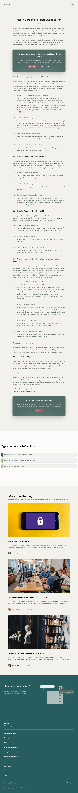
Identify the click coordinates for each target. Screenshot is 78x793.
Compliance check (10, 752)
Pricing (6, 738)
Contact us (7, 766)
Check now (39, 410)
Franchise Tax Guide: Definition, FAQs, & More (26, 653)
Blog (5, 742)
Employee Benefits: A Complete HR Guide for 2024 (27, 597)
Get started (32, 66)
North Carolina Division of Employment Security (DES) (19, 460)
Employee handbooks (11, 747)
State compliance (10, 733)
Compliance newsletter (11, 756)
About (6, 771)
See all (3, 471)
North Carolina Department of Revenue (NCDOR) (18, 454)
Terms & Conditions (21, 788)
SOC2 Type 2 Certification (18, 541)
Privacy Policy (8, 788)
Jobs (5, 775)
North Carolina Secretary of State (23, 391)
